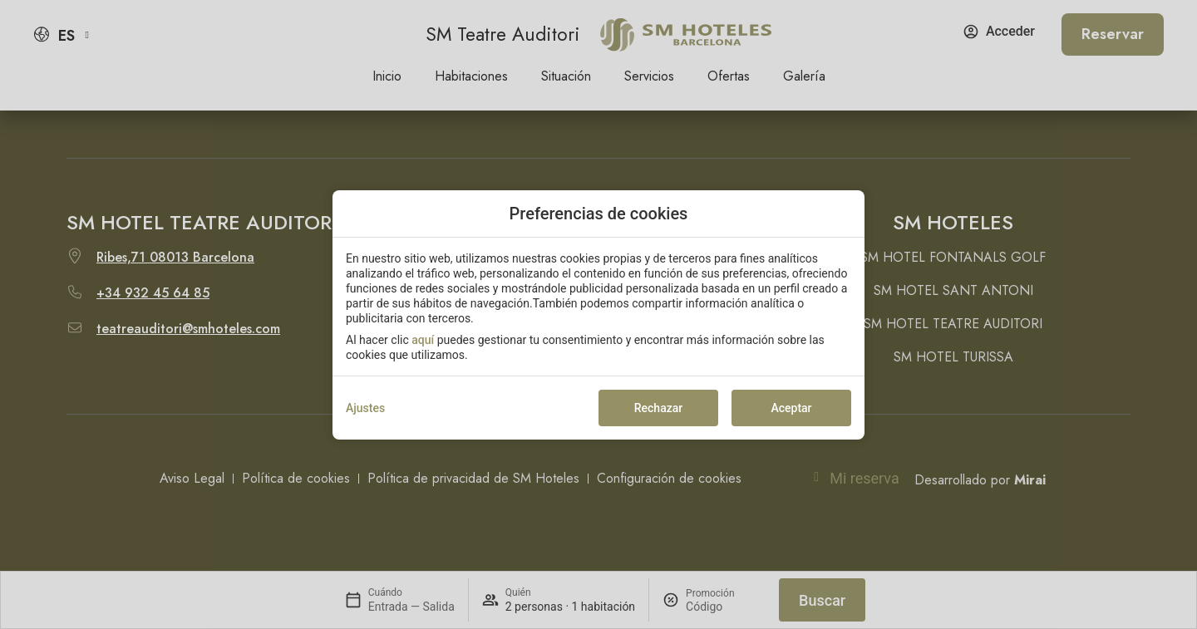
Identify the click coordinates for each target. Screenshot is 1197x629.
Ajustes (365, 408)
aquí (422, 339)
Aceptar (791, 408)
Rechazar (658, 408)
